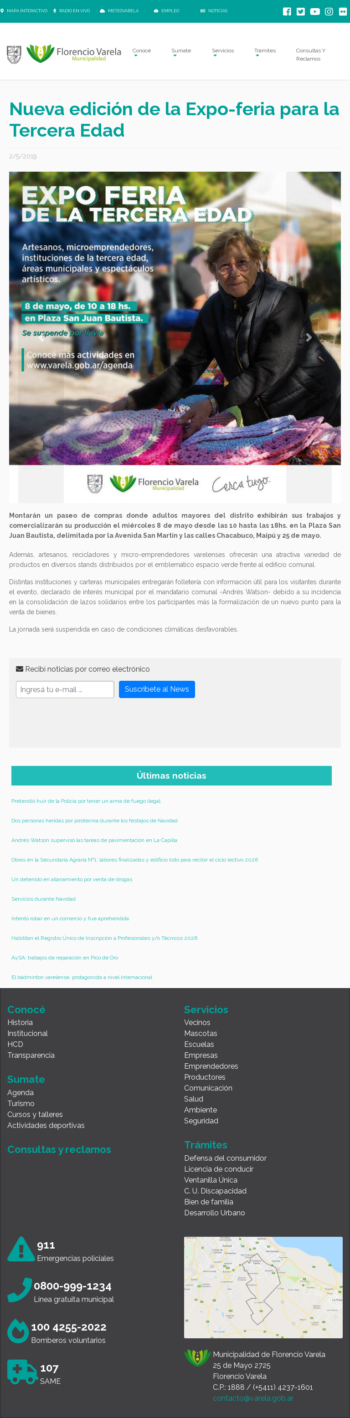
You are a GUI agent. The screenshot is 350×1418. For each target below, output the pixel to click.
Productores (205, 1077)
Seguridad (201, 1121)
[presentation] (85, 723)
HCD (15, 1044)
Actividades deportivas (46, 1125)
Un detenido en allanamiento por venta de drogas (71, 879)
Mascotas (200, 1033)
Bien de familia (208, 1202)
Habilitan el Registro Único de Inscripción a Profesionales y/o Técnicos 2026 (104, 938)
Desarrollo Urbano (214, 1213)
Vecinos (197, 1022)
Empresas (201, 1055)
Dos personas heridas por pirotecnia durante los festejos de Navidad (94, 820)
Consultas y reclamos (59, 1149)
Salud (193, 1099)
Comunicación (208, 1088)
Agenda (20, 1092)
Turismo (21, 1103)
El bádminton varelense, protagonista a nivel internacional (81, 977)
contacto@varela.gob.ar (253, 1398)
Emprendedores (211, 1066)
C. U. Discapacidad (215, 1191)
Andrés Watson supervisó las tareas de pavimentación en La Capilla (94, 840)
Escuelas (199, 1044)
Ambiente (200, 1110)
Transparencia (31, 1055)
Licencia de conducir (218, 1169)
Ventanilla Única (210, 1180)
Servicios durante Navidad (43, 899)
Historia (20, 1022)
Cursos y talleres (35, 1114)
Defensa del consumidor (225, 1158)
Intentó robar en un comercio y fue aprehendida (70, 918)
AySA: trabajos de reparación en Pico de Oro (64, 957)
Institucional (27, 1033)
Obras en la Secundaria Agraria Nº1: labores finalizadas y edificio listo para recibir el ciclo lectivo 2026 (134, 860)
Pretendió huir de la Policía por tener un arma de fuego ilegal (85, 801)
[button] (41, 337)
